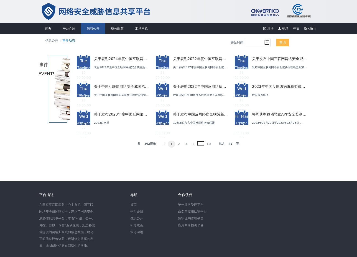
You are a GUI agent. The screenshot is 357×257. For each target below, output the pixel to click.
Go (209, 144)
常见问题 (141, 28)
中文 (296, 28)
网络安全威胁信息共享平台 (175, 11)
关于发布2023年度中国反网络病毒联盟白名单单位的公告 (121, 114)
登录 (283, 28)
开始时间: (238, 42)
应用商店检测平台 (191, 225)
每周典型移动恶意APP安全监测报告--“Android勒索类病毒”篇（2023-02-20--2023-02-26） (279, 114)
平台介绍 (69, 28)
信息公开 (93, 28)
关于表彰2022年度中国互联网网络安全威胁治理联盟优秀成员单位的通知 (200, 59)
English (310, 28)
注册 (268, 28)
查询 (282, 42)
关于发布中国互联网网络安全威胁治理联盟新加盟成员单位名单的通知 (279, 59)
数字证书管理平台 (191, 218)
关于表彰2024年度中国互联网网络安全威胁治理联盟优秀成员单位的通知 (121, 59)
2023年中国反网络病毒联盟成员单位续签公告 (279, 86)
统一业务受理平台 (191, 205)
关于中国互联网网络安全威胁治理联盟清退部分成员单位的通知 (121, 86)
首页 (48, 28)
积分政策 (117, 28)
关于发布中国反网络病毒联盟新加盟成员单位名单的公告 (200, 114)
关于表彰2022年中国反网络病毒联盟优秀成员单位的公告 (200, 86)
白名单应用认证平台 (192, 211)
